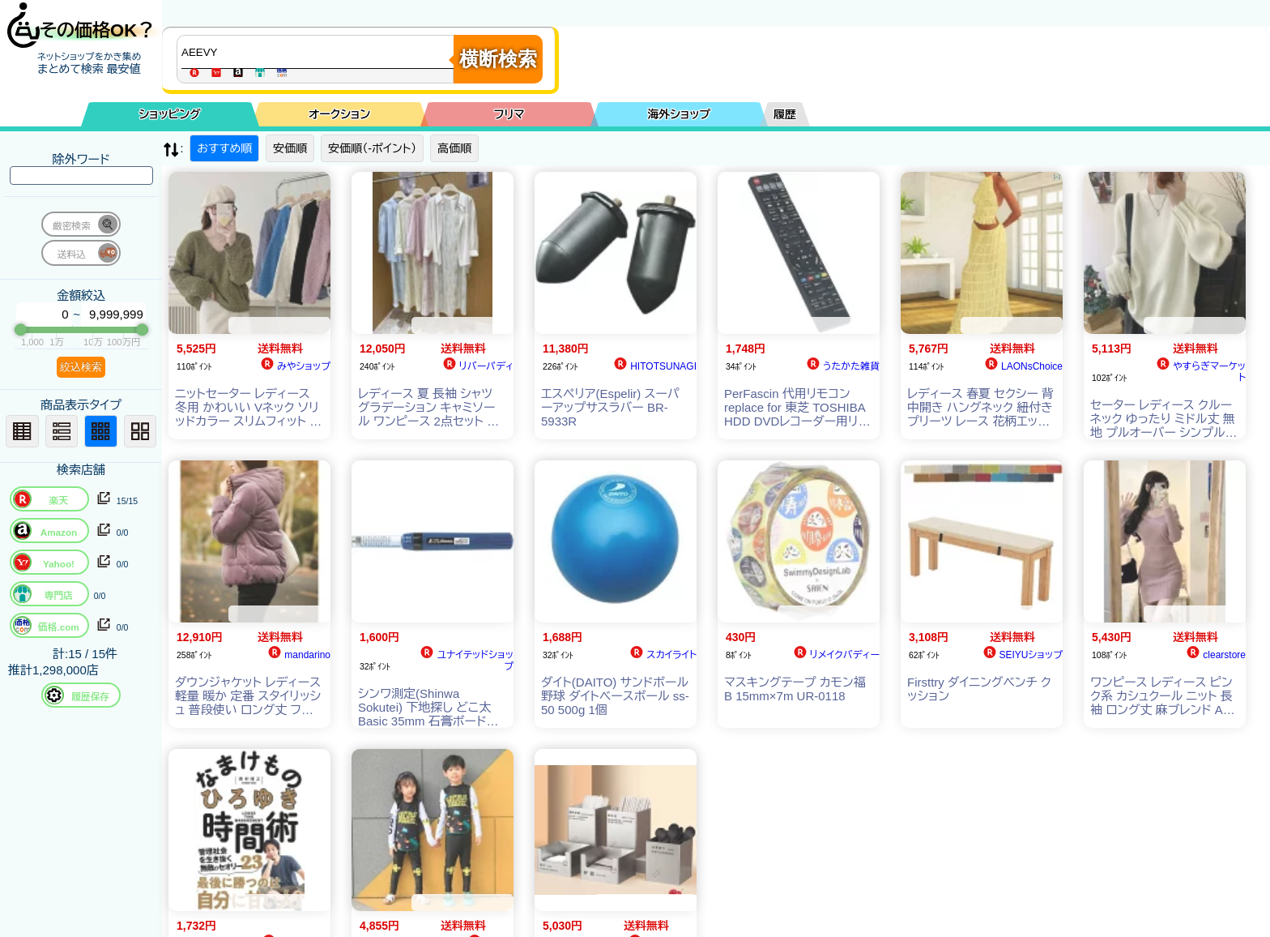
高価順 (454, 148)
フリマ (509, 114)
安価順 (290, 148)
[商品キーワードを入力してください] (319, 52)
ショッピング (170, 114)
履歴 (785, 114)
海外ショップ (678, 114)
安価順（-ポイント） (372, 148)
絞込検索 (81, 367)
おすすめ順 (224, 148)
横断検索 (498, 59)
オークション (339, 114)
